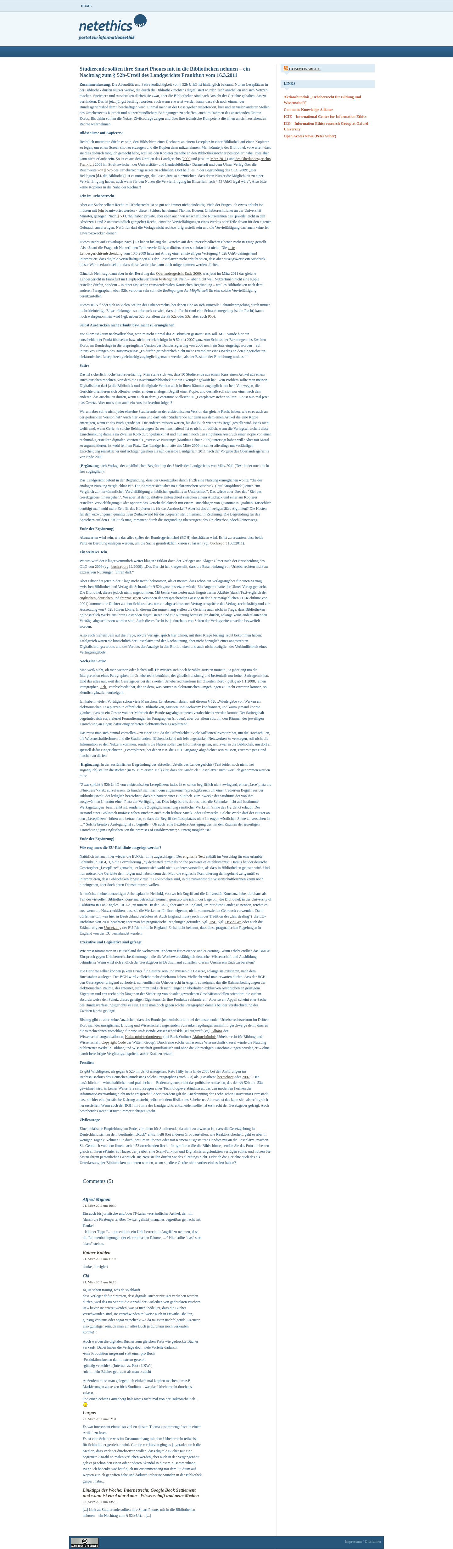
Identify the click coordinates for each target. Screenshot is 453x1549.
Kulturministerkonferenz (144, 1036)
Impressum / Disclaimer (363, 1541)
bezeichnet (225, 1077)
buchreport (218, 543)
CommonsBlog (305, 69)
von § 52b (105, 170)
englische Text (194, 856)
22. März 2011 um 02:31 (99, 1419)
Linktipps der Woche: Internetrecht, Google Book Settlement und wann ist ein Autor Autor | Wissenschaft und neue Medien (141, 1493)
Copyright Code (114, 1042)
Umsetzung (112, 927)
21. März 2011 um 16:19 (99, 1282)
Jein (101, 210)
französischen (130, 598)
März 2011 (218, 159)
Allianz (216, 1031)
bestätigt (165, 279)
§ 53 (120, 216)
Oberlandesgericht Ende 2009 (178, 273)
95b (211, 316)
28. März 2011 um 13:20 (99, 1502)
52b (103, 687)
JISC (212, 922)
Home (86, 6)
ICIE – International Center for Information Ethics (325, 116)
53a (187, 316)
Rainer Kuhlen (96, 1252)
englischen (88, 598)
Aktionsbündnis (204, 1036)
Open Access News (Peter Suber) (310, 136)
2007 (246, 1077)
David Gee (233, 922)
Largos (89, 1412)
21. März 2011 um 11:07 (99, 1259)
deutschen (105, 598)
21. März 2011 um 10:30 (99, 1205)
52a (173, 316)
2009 (186, 159)
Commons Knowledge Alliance (308, 109)
